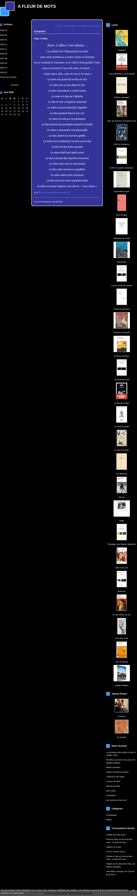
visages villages (121, 685)
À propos (14, 85)
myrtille (109, 835)
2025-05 (3, 63)
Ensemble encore (121, 191)
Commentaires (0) (62, 193)
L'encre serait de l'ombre (121, 285)
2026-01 (3, 40)
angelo (109, 847)
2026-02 (3, 35)
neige (121, 520)
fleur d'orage (121, 215)
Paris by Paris (112, 839)
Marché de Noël (113, 786)
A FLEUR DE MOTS (37, 6)
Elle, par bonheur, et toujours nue (121, 121)
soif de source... (120, 851)
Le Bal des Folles (121, 403)
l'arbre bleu (122, 262)
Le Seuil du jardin (121, 426)
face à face (111, 791)
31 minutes (121, 737)
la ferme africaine (121, 356)
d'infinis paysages (121, 97)
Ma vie (121, 497)
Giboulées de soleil (121, 238)
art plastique (111, 815)
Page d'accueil (76, 26)
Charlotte (121, 50)
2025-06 (3, 58)
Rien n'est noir (121, 568)
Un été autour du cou (122, 615)
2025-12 (3, 44)
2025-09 (3, 54)
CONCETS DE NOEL (115, 777)
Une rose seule (121, 638)
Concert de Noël (113, 781)
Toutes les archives (8, 77)
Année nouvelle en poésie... (118, 772)
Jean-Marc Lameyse (115, 871)
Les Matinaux (121, 474)
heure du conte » (93, 26)
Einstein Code (112, 856)
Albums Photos (119, 694)
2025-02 (3, 72)
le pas (118, 847)
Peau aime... (121, 835)
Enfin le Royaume (121, 144)
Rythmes (121, 591)
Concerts (122, 716)
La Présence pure (121, 379)
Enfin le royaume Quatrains (121, 168)
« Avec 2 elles (61, 26)
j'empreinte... (111, 795)
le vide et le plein (121, 450)
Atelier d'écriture (113, 767)
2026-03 (3, 30)
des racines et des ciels (116, 800)
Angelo (109, 864)
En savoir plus (16, 893)
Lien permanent (46, 193)
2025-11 (3, 49)
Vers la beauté (121, 662)
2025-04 (3, 68)
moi (107, 851)
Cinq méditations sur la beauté (122, 74)
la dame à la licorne (121, 332)
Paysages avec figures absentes (122, 544)
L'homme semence (122, 309)
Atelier (109, 820)
